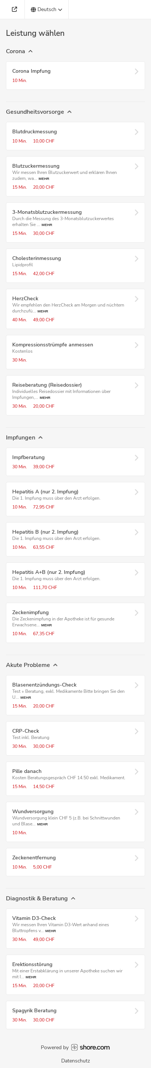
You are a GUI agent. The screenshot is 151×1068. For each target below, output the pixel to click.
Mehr (44, 179)
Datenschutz (75, 1060)
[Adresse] (15, 9)
